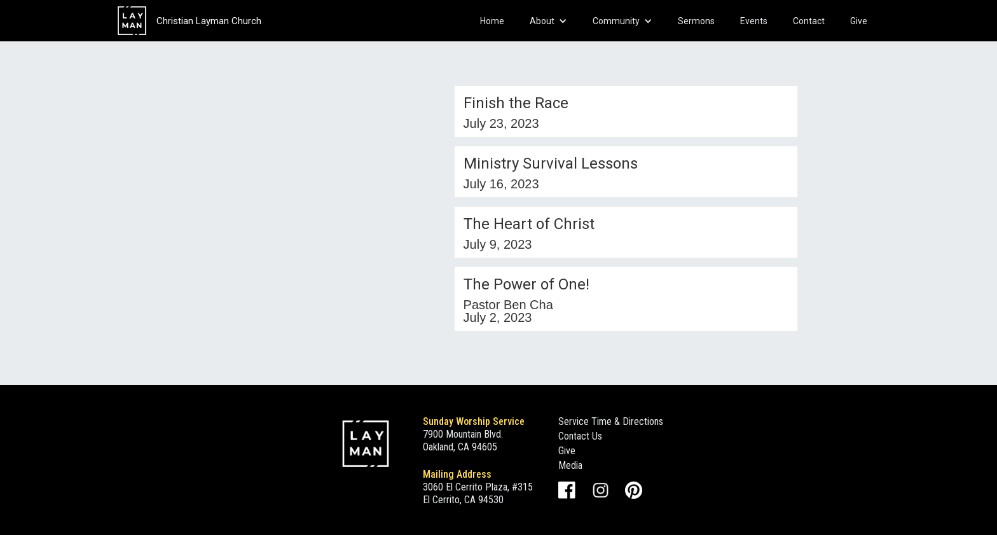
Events (753, 21)
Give (858, 21)
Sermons (696, 21)
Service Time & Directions (610, 421)
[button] (548, 21)
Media (570, 465)
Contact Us (580, 436)
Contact (809, 21)
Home (492, 21)
